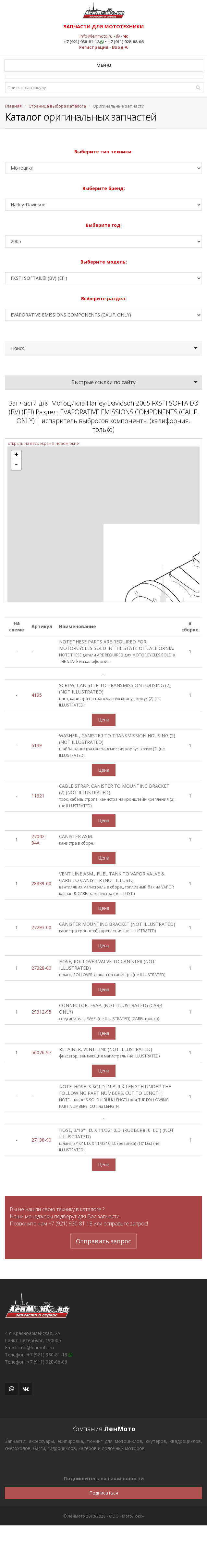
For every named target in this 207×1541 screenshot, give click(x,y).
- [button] (16, 465)
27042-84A (38, 839)
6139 (36, 745)
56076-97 (41, 1052)
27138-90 (41, 1140)
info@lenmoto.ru (96, 36)
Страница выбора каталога (57, 106)
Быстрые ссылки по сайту (103, 382)
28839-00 (41, 883)
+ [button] (16, 455)
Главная (13, 106)
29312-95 (41, 1012)
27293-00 (41, 927)
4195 (36, 695)
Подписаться (103, 1493)
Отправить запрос (103, 1241)
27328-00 (41, 968)
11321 (37, 796)
